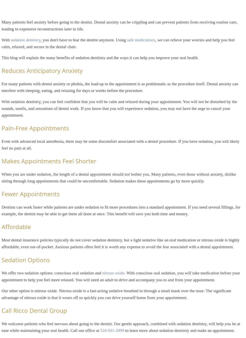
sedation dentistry (26, 40)
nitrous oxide (113, 272)
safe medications (141, 40)
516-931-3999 (112, 330)
